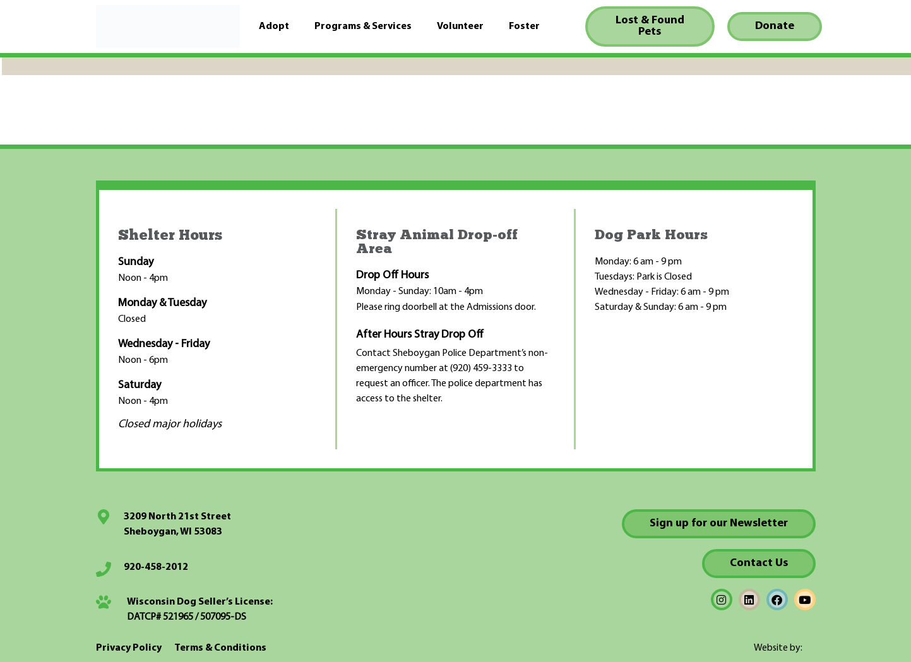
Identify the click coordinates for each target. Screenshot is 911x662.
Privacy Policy (129, 648)
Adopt (274, 26)
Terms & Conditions (220, 648)
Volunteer (460, 26)
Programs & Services (363, 26)
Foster (524, 26)
